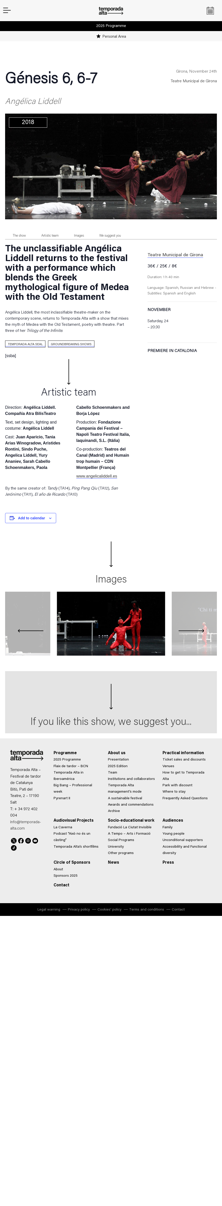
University (116, 847)
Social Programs (121, 840)
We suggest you (110, 235)
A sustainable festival (125, 798)
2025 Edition (118, 766)
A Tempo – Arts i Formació (129, 834)
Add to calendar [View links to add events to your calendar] (31, 518)
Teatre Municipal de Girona (194, 81)
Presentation (118, 760)
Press (168, 863)
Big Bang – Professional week (73, 789)
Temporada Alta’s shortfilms (76, 847)
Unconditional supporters (183, 840)
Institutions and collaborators (131, 779)
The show (19, 235)
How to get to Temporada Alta (183, 776)
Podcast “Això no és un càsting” (72, 837)
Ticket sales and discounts (184, 760)
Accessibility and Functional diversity (185, 850)
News (113, 863)
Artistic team (50, 235)
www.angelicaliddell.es (96, 476)
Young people (173, 834)
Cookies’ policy (109, 910)
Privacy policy (79, 910)
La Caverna (63, 827)
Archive (114, 811)
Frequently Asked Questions (185, 798)
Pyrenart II (62, 798)
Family (167, 827)
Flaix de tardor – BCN (71, 766)
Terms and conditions (146, 910)
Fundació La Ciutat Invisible (130, 827)
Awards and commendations (131, 805)
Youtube (35, 840)
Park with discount (177, 785)
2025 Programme (111, 26)
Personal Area (114, 37)
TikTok (14, 847)
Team (112, 773)
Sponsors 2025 (66, 876)
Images (79, 235)
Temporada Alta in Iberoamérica (68, 776)
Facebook (21, 840)
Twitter (14, 840)
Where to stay (174, 792)
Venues (168, 766)
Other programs (121, 853)
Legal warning (49, 910)
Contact (61, 885)
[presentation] (30, 631)
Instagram (28, 840)
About (58, 869)
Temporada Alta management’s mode (125, 789)
